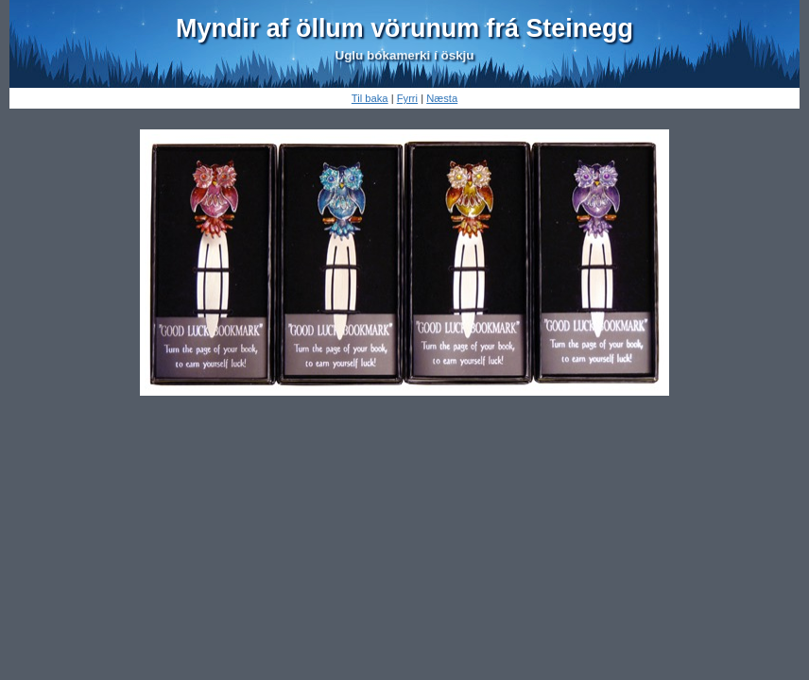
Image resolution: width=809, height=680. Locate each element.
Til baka (370, 98)
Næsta (441, 98)
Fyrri (407, 98)
